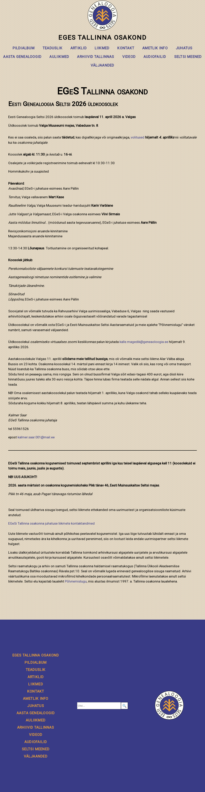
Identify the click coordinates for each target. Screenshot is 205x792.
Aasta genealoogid (22, 57)
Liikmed (102, 48)
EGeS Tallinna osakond (102, 20)
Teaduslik (52, 48)
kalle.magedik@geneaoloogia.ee (144, 342)
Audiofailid (155, 57)
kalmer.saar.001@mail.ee (36, 437)
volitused (138, 137)
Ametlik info (155, 48)
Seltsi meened (188, 57)
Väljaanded (102, 65)
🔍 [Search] (124, 706)
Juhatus (184, 48)
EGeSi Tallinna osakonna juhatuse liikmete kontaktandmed (51, 523)
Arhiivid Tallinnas (95, 57)
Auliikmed (59, 57)
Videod (129, 57)
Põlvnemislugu (76, 581)
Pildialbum (24, 48)
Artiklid (78, 48)
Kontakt (125, 48)
